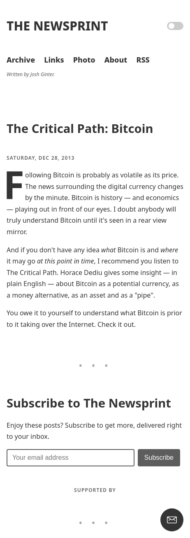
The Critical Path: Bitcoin (80, 128)
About (115, 60)
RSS (142, 60)
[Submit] (159, 457)
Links (54, 60)
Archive (21, 60)
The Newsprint (57, 25)
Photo (84, 60)
